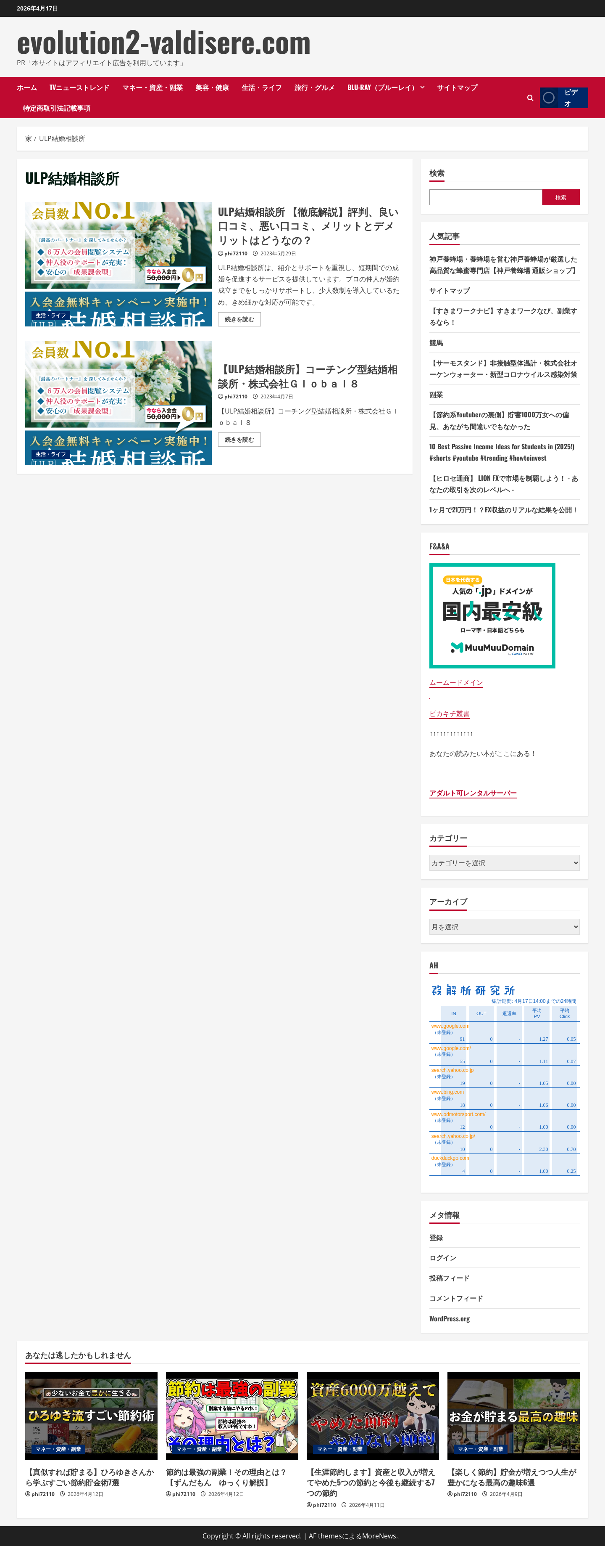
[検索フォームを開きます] (530, 98)
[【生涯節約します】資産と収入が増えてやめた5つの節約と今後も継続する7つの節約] (373, 1416)
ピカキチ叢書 (449, 713)
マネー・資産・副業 (152, 87)
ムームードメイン (456, 682)
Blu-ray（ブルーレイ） (382, 87)
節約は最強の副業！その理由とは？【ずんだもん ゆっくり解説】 (226, 1477)
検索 (437, 172)
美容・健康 (212, 87)
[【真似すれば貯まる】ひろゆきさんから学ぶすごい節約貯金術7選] (91, 1416)
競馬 (436, 342)
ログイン (442, 1257)
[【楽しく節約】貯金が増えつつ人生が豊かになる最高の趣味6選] (513, 1416)
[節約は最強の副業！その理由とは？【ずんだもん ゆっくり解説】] (232, 1416)
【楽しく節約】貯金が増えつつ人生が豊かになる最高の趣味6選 (511, 1477)
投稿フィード (449, 1278)
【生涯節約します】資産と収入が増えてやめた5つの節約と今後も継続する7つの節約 (371, 1482)
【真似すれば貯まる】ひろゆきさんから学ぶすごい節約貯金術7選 (89, 1477)
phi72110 (235, 253)
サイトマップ (457, 87)
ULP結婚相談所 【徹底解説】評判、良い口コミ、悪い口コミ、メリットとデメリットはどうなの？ (118, 264)
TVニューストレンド (80, 87)
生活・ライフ (262, 87)
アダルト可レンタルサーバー (473, 793)
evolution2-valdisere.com (164, 40)
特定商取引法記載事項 (56, 108)
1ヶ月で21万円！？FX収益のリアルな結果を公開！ (504, 509)
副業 (436, 394)
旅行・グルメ (315, 87)
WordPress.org (449, 1318)
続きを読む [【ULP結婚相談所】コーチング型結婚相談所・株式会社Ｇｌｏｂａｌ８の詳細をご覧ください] (243, 441)
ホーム (27, 87)
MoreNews (379, 1536)
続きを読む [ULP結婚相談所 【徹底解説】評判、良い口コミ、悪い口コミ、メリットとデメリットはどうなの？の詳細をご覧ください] (243, 320)
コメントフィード (456, 1298)
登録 (436, 1237)
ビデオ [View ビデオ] (559, 98)
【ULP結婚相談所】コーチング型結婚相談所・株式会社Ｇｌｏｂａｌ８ (118, 403)
